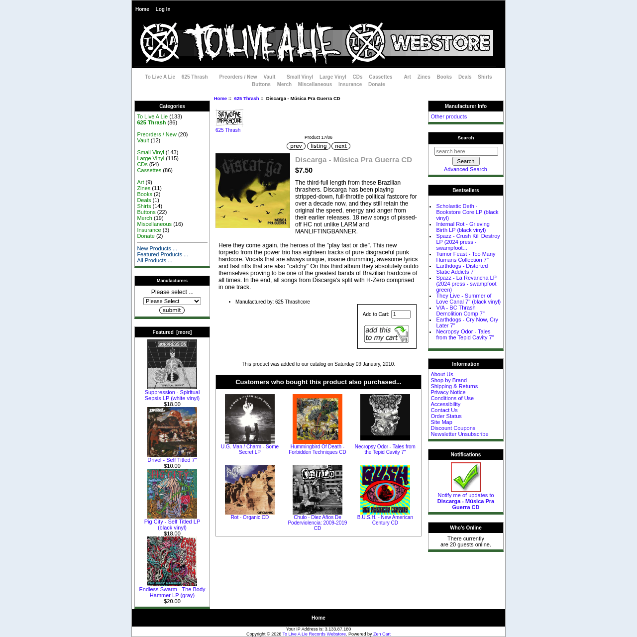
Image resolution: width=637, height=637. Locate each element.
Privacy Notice (447, 392)
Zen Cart (382, 634)
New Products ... (157, 248)
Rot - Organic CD (250, 517)
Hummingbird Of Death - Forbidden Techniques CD (317, 449)
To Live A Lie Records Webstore (314, 634)
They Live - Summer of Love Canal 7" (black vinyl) (468, 299)
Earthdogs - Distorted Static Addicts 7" (462, 269)
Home (142, 9)
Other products (448, 116)
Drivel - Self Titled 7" (172, 457)
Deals (465, 77)
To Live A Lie (160, 77)
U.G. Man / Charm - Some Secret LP (250, 449)
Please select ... (172, 292)
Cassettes (380, 77)
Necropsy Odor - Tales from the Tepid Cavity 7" (385, 449)
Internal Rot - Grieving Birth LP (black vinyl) (463, 227)
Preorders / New (238, 77)
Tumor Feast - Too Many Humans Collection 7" (465, 257)
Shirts (485, 77)
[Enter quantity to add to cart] (401, 314)
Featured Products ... (162, 254)
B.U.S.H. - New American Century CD (385, 520)
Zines (424, 77)
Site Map (441, 422)
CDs (358, 77)
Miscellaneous (315, 84)
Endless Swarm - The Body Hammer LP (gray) (172, 589)
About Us (441, 374)
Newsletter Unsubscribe (459, 434)
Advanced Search (465, 169)
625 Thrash (246, 98)
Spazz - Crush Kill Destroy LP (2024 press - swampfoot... (468, 242)
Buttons (261, 84)
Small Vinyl (300, 77)
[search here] (466, 151)
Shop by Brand (448, 380)
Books (444, 77)
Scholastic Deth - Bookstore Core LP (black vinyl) (467, 212)
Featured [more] (172, 332)
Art (407, 77)
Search (466, 137)
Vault (269, 77)
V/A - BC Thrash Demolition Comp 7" (460, 311)
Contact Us (443, 410)
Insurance (350, 84)
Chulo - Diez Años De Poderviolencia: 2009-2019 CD (317, 523)
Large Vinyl (332, 77)
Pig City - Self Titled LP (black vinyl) (172, 522)
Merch (284, 84)
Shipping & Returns (454, 386)
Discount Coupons (452, 428)
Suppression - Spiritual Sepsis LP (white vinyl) (172, 392)
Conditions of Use (452, 398)
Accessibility (445, 404)
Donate (376, 84)
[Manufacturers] (172, 301)
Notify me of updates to (465, 498)
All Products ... (154, 260)
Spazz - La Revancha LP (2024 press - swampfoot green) (466, 284)
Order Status (445, 416)
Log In (163, 9)
